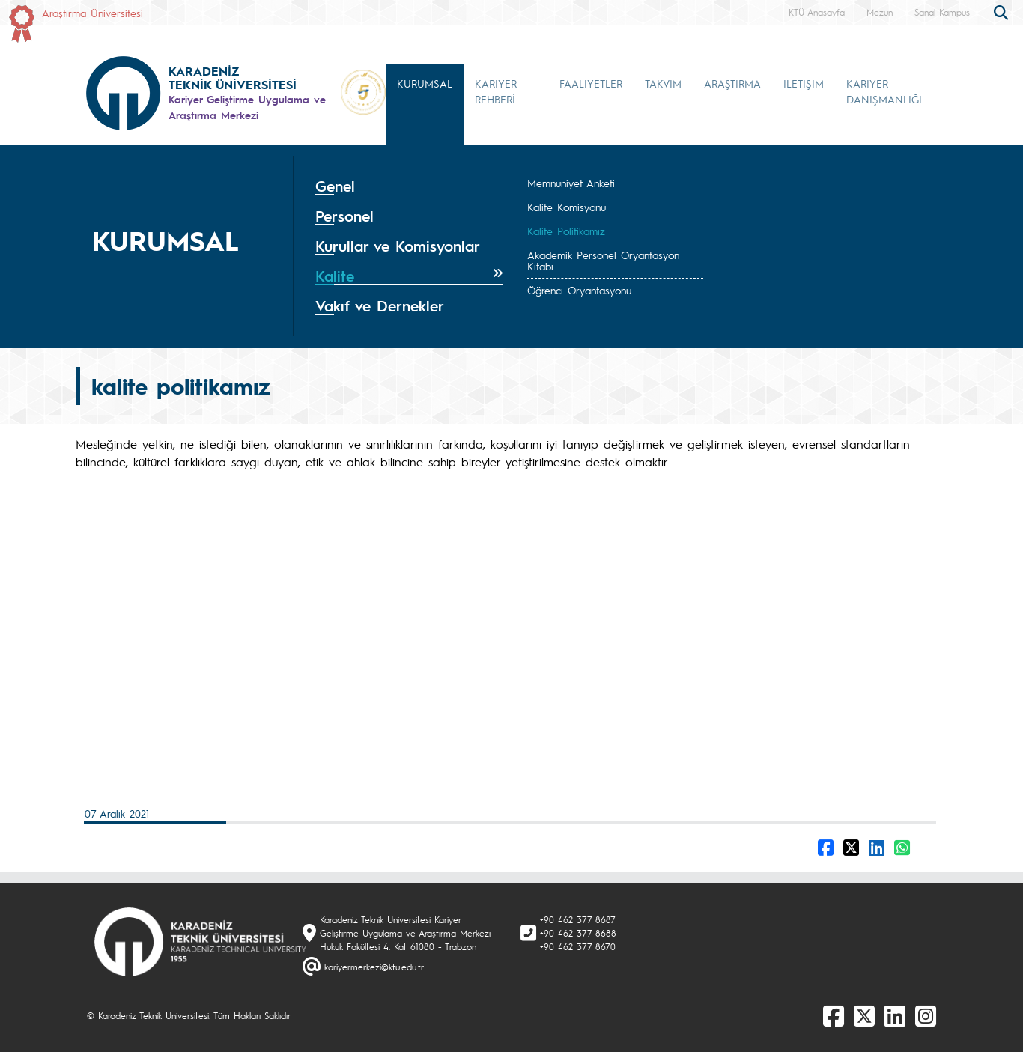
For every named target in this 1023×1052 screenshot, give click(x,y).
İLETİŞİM (803, 83)
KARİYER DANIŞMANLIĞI (884, 91)
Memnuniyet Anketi (571, 182)
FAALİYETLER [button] (590, 83)
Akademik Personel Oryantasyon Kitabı (603, 260)
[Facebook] (833, 1015)
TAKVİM (663, 83)
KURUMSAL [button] (424, 83)
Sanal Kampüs (942, 12)
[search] (1003, 11)
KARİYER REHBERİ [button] (496, 91)
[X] (864, 1015)
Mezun (879, 12)
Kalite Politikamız (566, 230)
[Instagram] (925, 1015)
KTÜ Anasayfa (817, 12)
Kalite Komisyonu (566, 206)
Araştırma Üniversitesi (92, 12)
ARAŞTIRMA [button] (732, 83)
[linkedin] (894, 1015)
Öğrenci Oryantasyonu (579, 290)
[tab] (409, 186)
